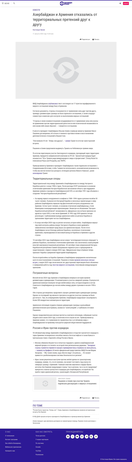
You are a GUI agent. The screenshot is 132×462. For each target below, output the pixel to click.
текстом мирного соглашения (63, 265)
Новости (36, 10)
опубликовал (53, 104)
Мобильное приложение (13, 447)
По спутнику (40, 443)
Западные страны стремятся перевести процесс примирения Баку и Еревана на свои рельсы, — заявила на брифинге (65, 347)
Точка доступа (40, 436)
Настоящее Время (39, 30)
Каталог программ (11, 439)
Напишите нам (10, 451)
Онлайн (38, 447)
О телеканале (9, 436)
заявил (68, 141)
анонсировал (37, 173)
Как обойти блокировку (13, 443)
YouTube (38, 451)
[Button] (85, 39)
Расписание (39, 454)
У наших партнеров (42, 439)
